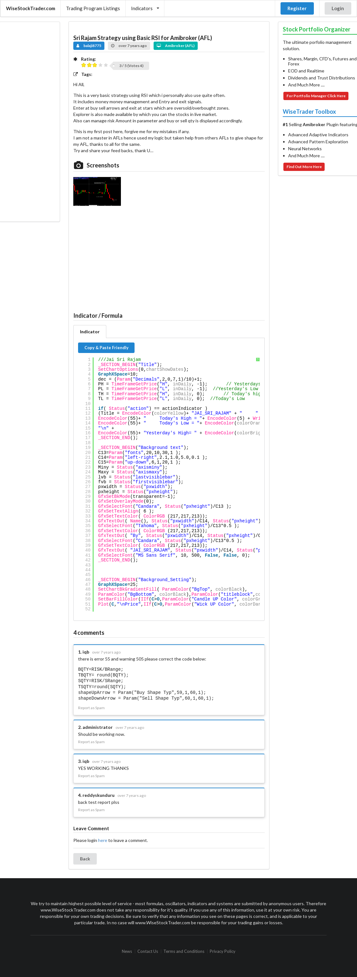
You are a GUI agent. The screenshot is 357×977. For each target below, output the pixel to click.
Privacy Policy (222, 951)
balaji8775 (88, 45)
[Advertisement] (29, 121)
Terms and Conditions (183, 951)
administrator (98, 727)
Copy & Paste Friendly (106, 347)
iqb (86, 652)
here (102, 840)
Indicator (90, 331)
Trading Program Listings (93, 8)
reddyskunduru (99, 795)
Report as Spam (91, 708)
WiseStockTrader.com (30, 8)
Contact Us (147, 951)
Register (297, 8)
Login (338, 8)
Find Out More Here (304, 166)
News (127, 951)
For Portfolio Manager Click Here (316, 95)
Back (85, 858)
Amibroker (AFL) (176, 45)
